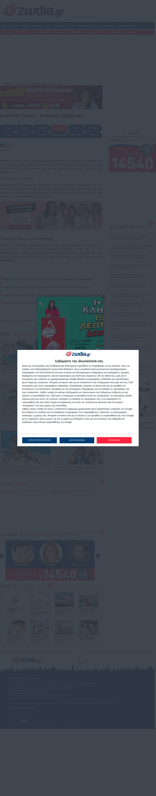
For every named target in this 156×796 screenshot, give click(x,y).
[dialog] (78, 398)
